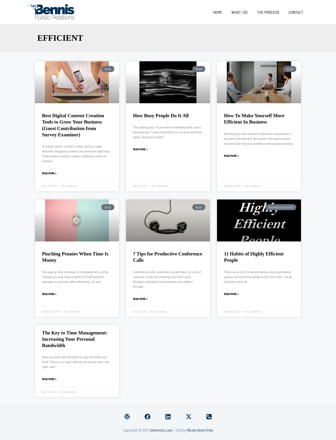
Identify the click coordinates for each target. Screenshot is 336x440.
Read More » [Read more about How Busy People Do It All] (140, 149)
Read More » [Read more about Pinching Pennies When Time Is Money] (49, 294)
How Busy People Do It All (161, 115)
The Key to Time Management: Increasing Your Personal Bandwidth (74, 339)
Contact (296, 12)
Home (222, 12)
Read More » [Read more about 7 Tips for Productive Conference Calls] (140, 298)
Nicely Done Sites (200, 430)
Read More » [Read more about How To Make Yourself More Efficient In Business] (231, 155)
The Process (270, 12)
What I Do (243, 12)
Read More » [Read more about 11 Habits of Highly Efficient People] (231, 294)
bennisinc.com (161, 430)
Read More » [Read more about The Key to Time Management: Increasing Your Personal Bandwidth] (49, 379)
